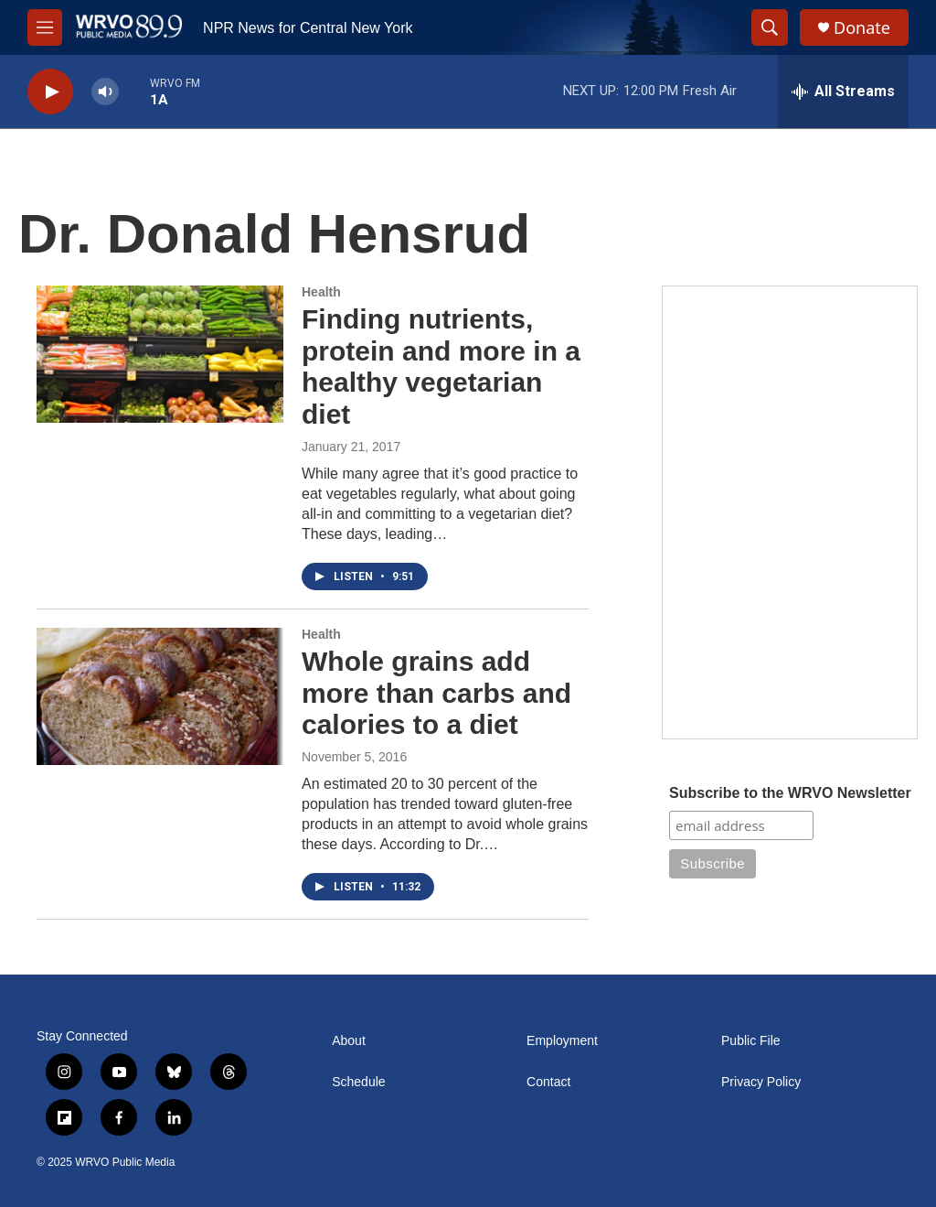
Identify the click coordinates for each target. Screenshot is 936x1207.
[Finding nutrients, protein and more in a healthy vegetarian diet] (160, 354)
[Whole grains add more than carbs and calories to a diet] (160, 696)
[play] (50, 91)
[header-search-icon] (769, 27)
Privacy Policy (761, 1082)
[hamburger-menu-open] (44, 27)
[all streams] (843, 91)
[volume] (105, 92)
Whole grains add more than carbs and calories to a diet (436, 693)
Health (321, 292)
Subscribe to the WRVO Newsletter (790, 793)
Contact (548, 1082)
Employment (562, 1041)
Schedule (358, 1082)
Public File (751, 1041)
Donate (862, 28)
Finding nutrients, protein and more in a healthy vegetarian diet (441, 366)
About (349, 1041)
